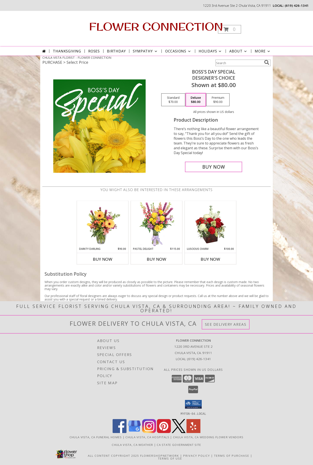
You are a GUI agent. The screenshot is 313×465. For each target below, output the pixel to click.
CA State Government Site (179, 445)
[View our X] (179, 432)
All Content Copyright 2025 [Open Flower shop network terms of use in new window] (113, 455)
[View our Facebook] (120, 432)
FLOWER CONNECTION (156, 26)
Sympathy (145, 51)
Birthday (116, 51)
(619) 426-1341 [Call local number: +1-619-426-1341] (297, 5)
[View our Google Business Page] (134, 432)
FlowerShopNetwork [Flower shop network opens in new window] (159, 455)
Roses (94, 51)
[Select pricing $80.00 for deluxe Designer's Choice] (195, 100)
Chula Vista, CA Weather (132, 445)
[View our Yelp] (193, 432)
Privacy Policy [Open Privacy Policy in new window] (196, 455)
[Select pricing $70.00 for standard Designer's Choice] (173, 100)
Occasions (178, 51)
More (263, 51)
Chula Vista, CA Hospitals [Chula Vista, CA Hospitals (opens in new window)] (147, 437)
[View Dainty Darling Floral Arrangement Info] (103, 224)
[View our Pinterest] (164, 432)
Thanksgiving (67, 51)
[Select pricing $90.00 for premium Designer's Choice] (217, 100)
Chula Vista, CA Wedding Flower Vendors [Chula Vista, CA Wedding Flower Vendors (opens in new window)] (208, 437)
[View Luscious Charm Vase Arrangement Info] (210, 224)
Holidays (210, 51)
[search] (266, 62)
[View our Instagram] (149, 432)
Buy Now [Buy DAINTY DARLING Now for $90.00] (102, 259)
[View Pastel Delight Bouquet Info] (156, 224)
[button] (229, 29)
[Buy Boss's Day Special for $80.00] (213, 167)
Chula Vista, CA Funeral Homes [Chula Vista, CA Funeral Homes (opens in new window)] (96, 437)
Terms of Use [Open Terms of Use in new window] (170, 458)
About (238, 51)
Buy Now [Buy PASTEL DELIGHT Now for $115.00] (156, 259)
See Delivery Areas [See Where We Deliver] (225, 324)
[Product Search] (239, 63)
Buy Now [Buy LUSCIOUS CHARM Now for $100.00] (210, 259)
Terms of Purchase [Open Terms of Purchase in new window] (231, 455)
